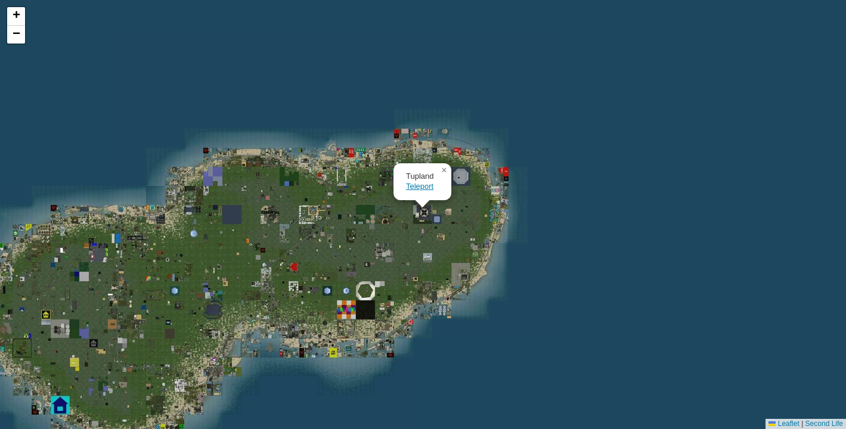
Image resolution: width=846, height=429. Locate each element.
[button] (444, 170)
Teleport (419, 186)
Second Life (824, 423)
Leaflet (783, 423)
